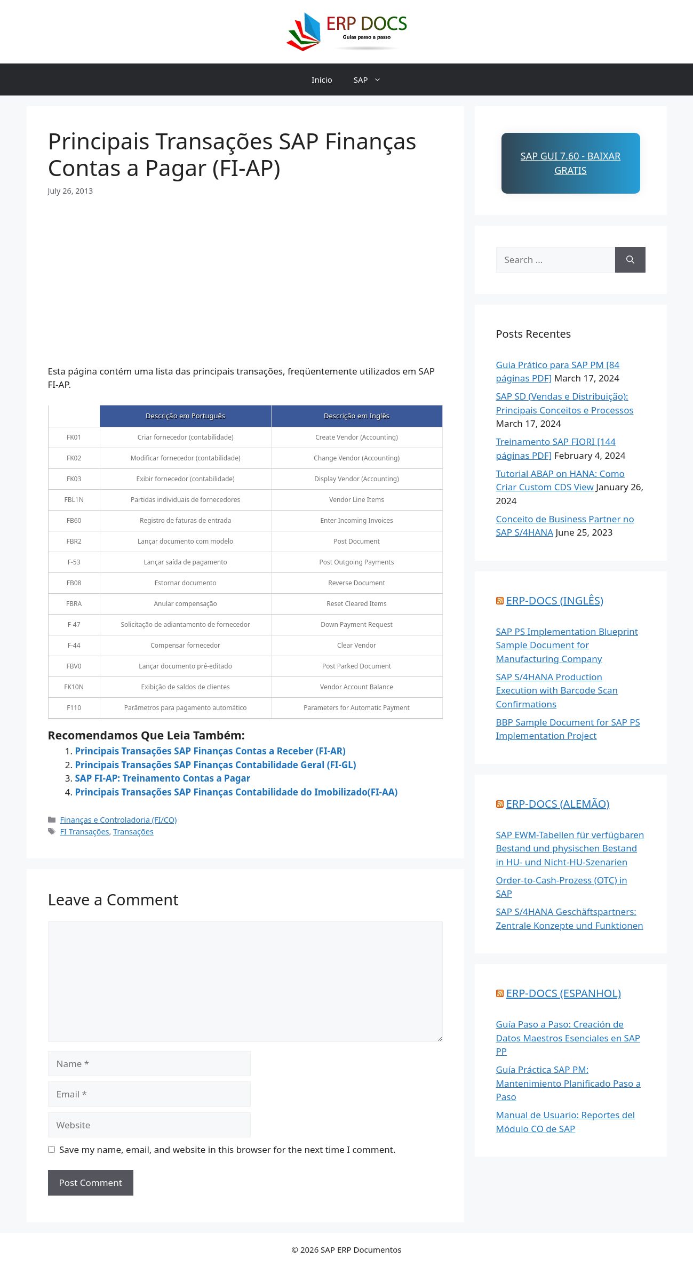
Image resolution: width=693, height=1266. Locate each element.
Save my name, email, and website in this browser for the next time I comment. (227, 1149)
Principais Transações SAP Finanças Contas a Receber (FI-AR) (210, 751)
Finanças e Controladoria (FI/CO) (118, 820)
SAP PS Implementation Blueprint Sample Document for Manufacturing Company (567, 645)
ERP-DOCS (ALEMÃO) (558, 804)
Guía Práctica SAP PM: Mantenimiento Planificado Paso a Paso (568, 1083)
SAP (373, 79)
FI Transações (84, 831)
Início (322, 79)
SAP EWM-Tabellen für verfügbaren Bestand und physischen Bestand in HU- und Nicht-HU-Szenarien (570, 848)
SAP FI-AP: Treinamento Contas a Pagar (163, 778)
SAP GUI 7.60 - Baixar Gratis (570, 163)
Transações (133, 831)
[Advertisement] (245, 271)
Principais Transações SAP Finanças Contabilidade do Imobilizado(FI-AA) (236, 792)
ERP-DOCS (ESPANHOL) (563, 993)
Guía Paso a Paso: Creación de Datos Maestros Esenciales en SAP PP (568, 1037)
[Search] (630, 260)
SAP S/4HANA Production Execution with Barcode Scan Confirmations (557, 690)
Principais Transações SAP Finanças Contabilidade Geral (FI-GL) (215, 765)
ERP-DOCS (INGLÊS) (554, 600)
